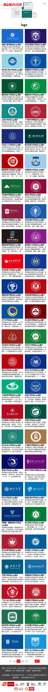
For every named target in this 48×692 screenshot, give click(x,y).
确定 (37, 661)
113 (18, 661)
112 (14, 661)
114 (22, 661)
